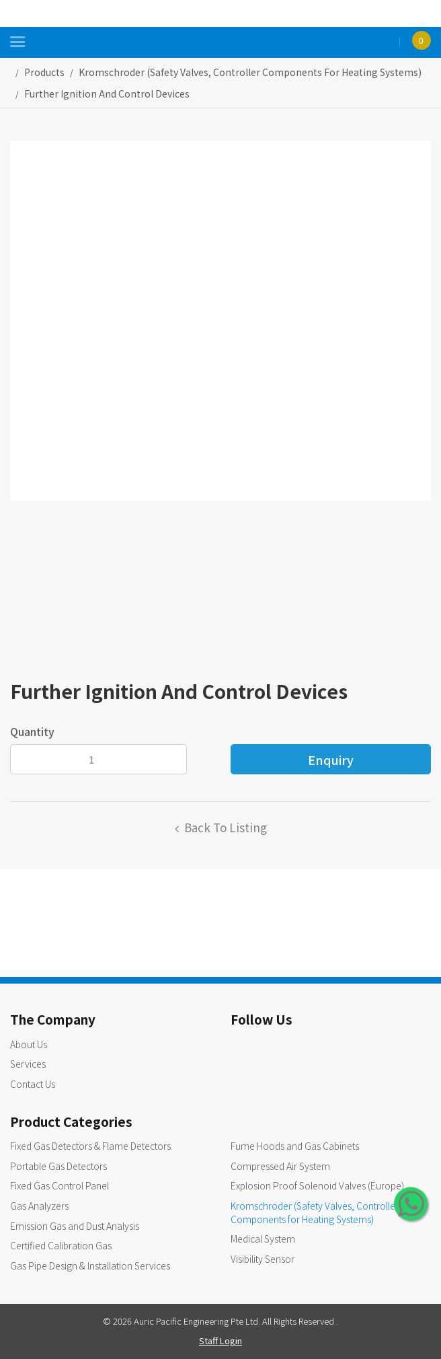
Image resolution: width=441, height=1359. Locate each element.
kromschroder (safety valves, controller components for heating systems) (250, 72)
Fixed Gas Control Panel (59, 1185)
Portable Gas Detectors (58, 1166)
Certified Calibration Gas (61, 1245)
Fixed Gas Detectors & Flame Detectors (90, 1145)
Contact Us (32, 1084)
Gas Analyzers (39, 1205)
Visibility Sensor (262, 1258)
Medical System (263, 1238)
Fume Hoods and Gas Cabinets (295, 1145)
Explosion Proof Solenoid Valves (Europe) (317, 1185)
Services (28, 1063)
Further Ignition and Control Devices (107, 93)
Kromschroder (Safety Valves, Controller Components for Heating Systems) (315, 1212)
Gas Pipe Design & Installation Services (90, 1265)
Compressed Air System (280, 1166)
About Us (28, 1044)
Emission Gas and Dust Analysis (74, 1226)
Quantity (32, 731)
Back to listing (225, 827)
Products (44, 72)
